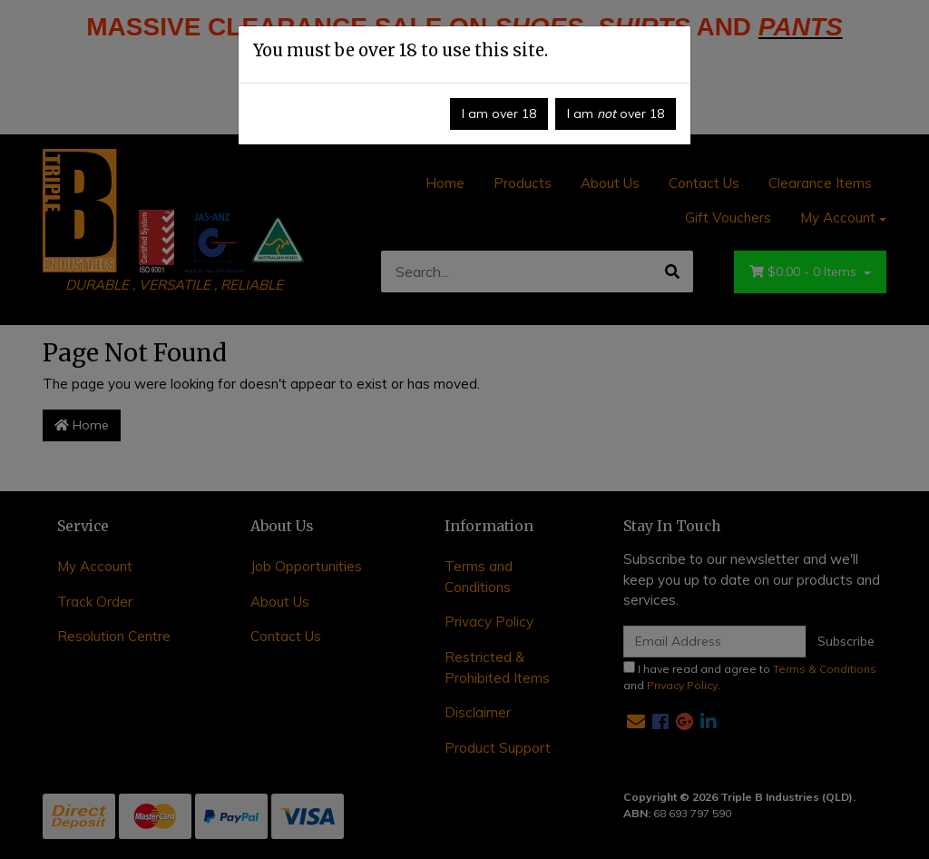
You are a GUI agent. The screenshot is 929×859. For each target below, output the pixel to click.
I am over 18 (499, 113)
